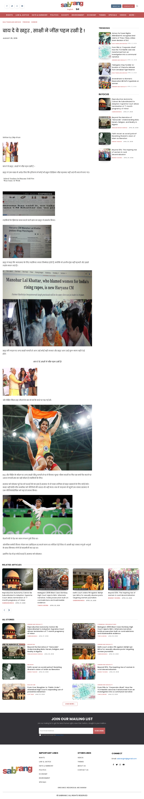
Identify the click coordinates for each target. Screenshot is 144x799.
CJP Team (30, 694)
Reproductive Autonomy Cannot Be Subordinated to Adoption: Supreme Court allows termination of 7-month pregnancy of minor (125, 104)
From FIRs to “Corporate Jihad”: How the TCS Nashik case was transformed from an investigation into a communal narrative (124, 52)
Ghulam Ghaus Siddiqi (119, 128)
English (70, 9)
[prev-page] (4, 610)
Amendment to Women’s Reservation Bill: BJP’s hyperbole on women (125, 81)
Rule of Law (31, 685)
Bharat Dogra (117, 158)
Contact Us (128, 6)
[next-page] (9, 610)
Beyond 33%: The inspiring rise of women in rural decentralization (124, 152)
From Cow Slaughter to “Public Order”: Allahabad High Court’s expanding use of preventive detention (45, 689)
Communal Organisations (47, 589)
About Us (116, 6)
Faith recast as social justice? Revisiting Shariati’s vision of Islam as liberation (124, 136)
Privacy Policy (60, 735)
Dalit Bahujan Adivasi (12, 22)
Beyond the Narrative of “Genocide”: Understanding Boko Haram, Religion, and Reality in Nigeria (125, 121)
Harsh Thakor (117, 141)
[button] (137, 6)
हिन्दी (77, 9)
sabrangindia (117, 112)
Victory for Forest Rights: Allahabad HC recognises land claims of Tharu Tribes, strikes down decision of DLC (123, 37)
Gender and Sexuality (119, 60)
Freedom (26, 22)
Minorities (102, 127)
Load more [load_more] (70, 704)
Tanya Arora (43, 605)
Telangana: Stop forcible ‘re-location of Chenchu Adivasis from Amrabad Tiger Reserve (123, 67)
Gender (34, 22)
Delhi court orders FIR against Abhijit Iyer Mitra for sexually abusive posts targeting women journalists (88, 595)
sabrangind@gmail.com (127, 758)
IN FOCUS (104, 94)
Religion (102, 143)
